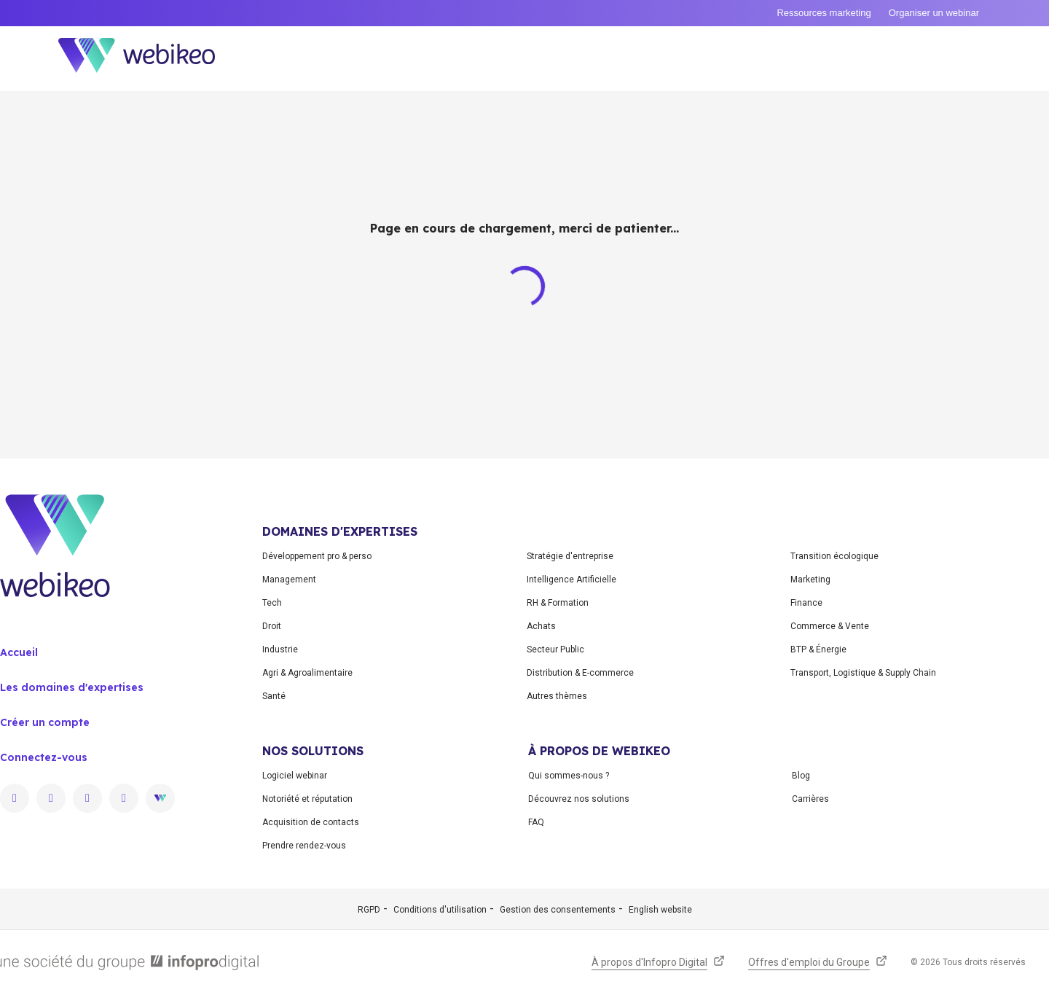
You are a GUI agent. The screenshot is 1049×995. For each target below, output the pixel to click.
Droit (271, 626)
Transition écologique (834, 556)
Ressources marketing (824, 12)
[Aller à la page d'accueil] (149, 58)
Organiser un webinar (934, 12)
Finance (806, 603)
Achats (541, 626)
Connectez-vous (43, 757)
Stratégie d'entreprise (570, 556)
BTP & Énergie (818, 649)
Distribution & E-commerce (580, 673)
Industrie (280, 649)
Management (289, 579)
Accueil (19, 652)
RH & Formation (558, 603)
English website (660, 910)
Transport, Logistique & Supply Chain (863, 673)
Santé (274, 696)
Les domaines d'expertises (72, 687)
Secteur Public (555, 649)
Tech (272, 603)
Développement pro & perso (317, 556)
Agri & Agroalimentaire (307, 673)
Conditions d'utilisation (440, 910)
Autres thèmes (557, 696)
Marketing (810, 579)
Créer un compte (45, 722)
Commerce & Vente (829, 626)
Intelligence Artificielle (571, 579)
